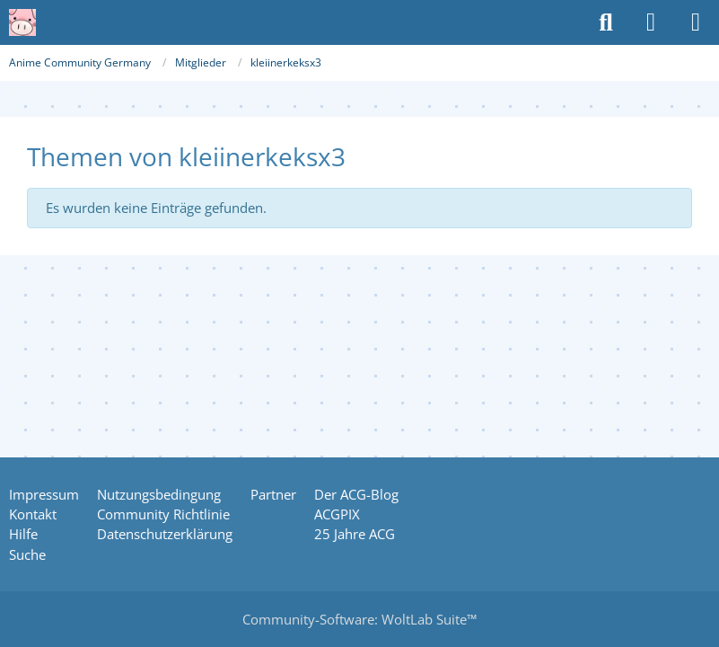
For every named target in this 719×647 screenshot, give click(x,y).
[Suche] (606, 22)
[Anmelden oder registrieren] (651, 22)
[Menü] (696, 22)
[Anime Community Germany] (22, 22)
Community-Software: (359, 619)
